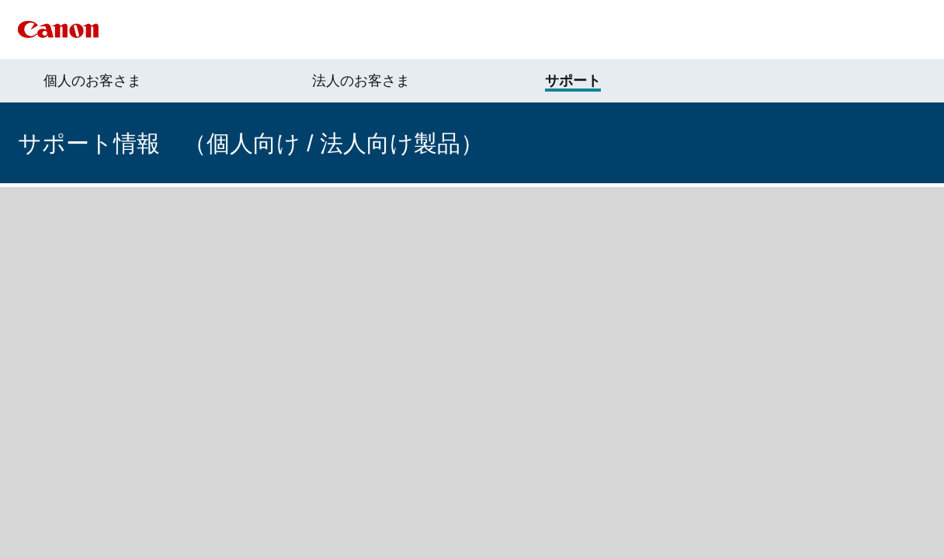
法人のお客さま (361, 81)
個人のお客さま (92, 81)
